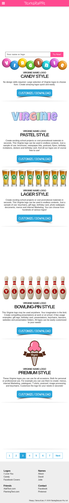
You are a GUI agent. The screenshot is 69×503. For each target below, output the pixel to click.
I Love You (8, 474)
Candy (7, 477)
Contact (42, 485)
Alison (41, 474)
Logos (7, 470)
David (41, 477)
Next (58, 455)
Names (42, 470)
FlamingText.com (11, 492)
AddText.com (10, 489)
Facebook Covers (12, 480)
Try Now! (57, 54)
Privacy (31, 500)
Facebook (42, 489)
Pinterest (42, 492)
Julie (40, 480)
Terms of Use (39, 500)
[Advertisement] (34, 29)
